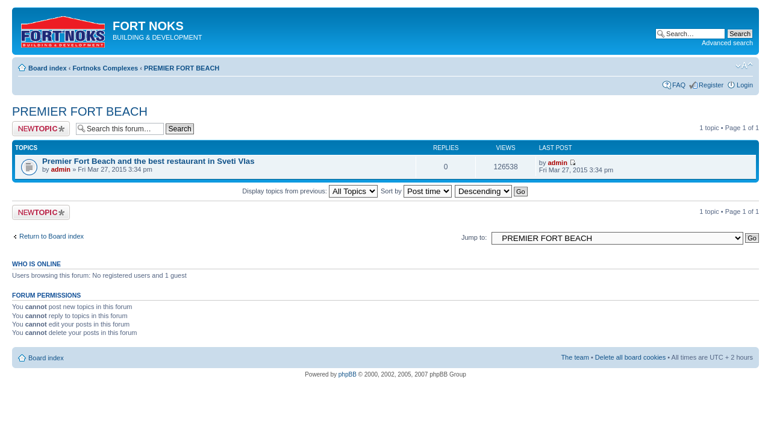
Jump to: (474, 237)
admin (60, 169)
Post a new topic (41, 128)
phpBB (348, 374)
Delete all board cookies (630, 357)
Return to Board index (51, 236)
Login (745, 85)
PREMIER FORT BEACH (181, 68)
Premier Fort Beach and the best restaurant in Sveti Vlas (148, 161)
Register (711, 85)
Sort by (416, 191)
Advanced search (727, 42)
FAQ (678, 85)
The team (574, 357)
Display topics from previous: (310, 191)
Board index (47, 68)
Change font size (744, 65)
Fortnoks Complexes (105, 68)
